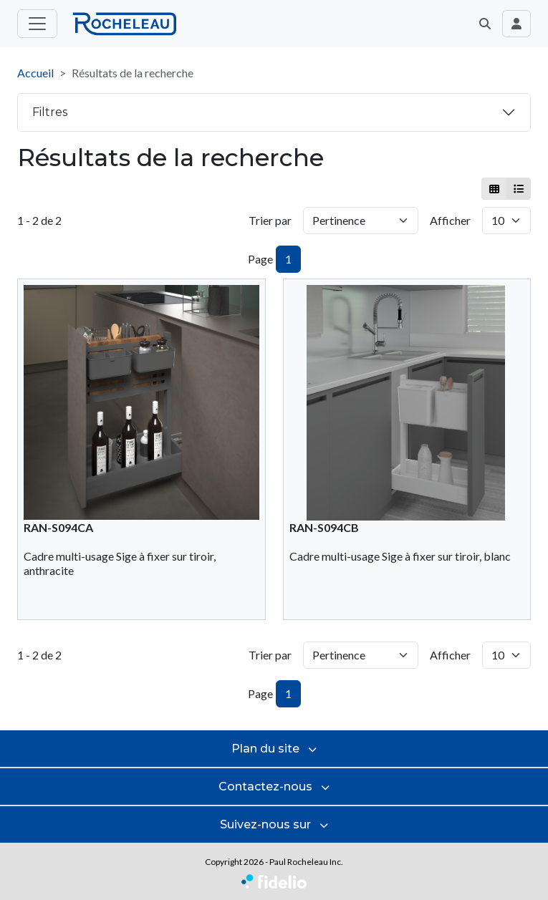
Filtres (49, 112)
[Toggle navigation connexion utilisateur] (516, 23)
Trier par (270, 220)
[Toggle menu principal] (37, 23)
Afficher (450, 220)
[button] (485, 23)
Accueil (35, 72)
